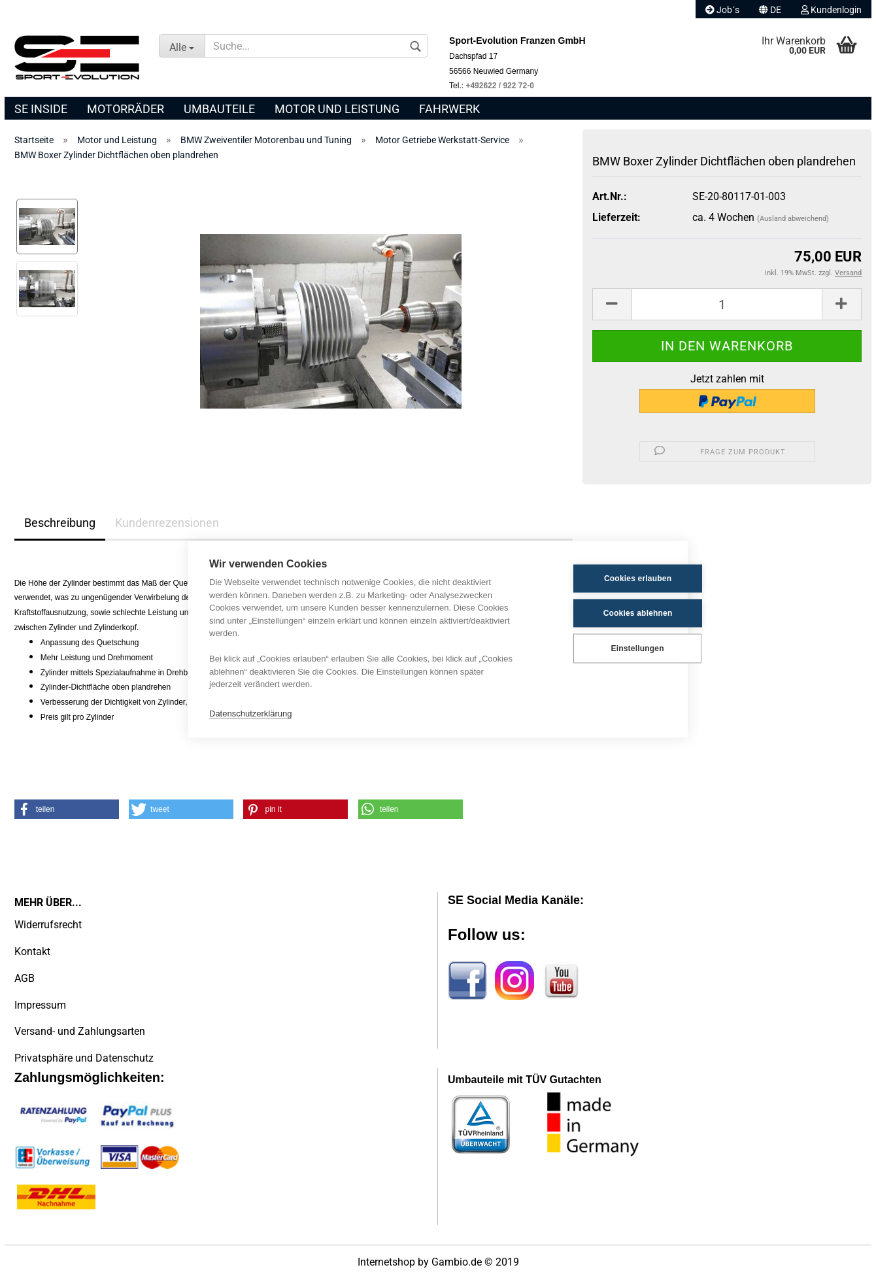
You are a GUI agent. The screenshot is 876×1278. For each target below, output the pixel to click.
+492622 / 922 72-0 (499, 85)
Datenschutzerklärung (250, 713)
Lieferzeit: (616, 217)
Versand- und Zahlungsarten (79, 1031)
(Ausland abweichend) (793, 218)
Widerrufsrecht (48, 924)
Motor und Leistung (337, 109)
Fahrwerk (449, 109)
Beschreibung (59, 523)
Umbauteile (219, 109)
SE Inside (40, 109)
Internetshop (386, 1262)
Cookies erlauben (602, 578)
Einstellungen (601, 648)
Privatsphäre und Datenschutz (84, 1058)
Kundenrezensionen (167, 523)
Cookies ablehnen (602, 613)
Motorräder (125, 109)
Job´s (722, 10)
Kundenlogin (831, 10)
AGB (24, 978)
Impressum (40, 1005)
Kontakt (32, 951)
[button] (66, 809)
